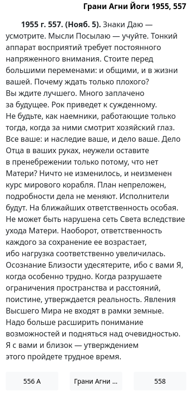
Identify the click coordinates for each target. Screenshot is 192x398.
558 (160, 381)
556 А (32, 381)
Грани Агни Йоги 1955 (98, 381)
